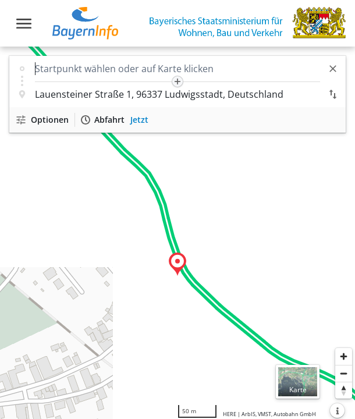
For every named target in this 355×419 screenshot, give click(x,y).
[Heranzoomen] (343, 356)
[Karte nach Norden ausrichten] (343, 390)
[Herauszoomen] (343, 373)
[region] (177, 233)
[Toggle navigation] (23, 23)
